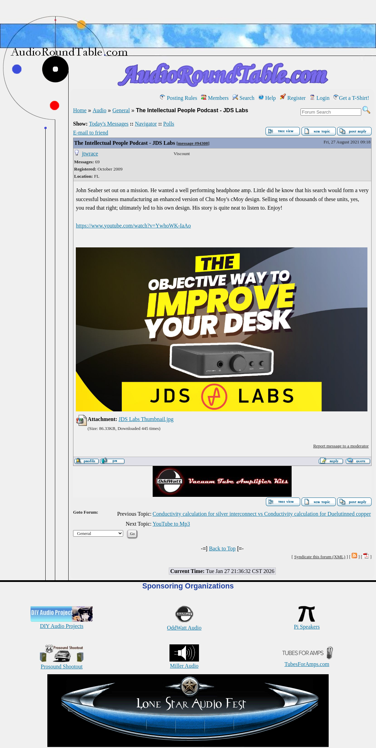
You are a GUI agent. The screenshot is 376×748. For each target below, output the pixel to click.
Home (79, 110)
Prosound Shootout (61, 663)
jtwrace (90, 153)
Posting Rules (178, 98)
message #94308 (193, 143)
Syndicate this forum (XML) (319, 556)
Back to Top (222, 548)
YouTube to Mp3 (171, 524)
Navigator (146, 124)
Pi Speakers (307, 624)
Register (293, 98)
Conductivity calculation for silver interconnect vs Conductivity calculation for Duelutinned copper (262, 514)
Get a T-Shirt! (351, 98)
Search (244, 98)
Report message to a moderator (341, 445)
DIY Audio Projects (62, 623)
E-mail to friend (90, 133)
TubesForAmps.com (306, 661)
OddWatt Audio (184, 625)
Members (214, 98)
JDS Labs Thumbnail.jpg (146, 419)
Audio (99, 110)
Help (267, 98)
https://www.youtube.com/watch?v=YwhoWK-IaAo (133, 226)
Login (319, 98)
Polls (168, 124)
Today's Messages (108, 124)
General (121, 110)
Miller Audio (184, 663)
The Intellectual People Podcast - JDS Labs (124, 143)
